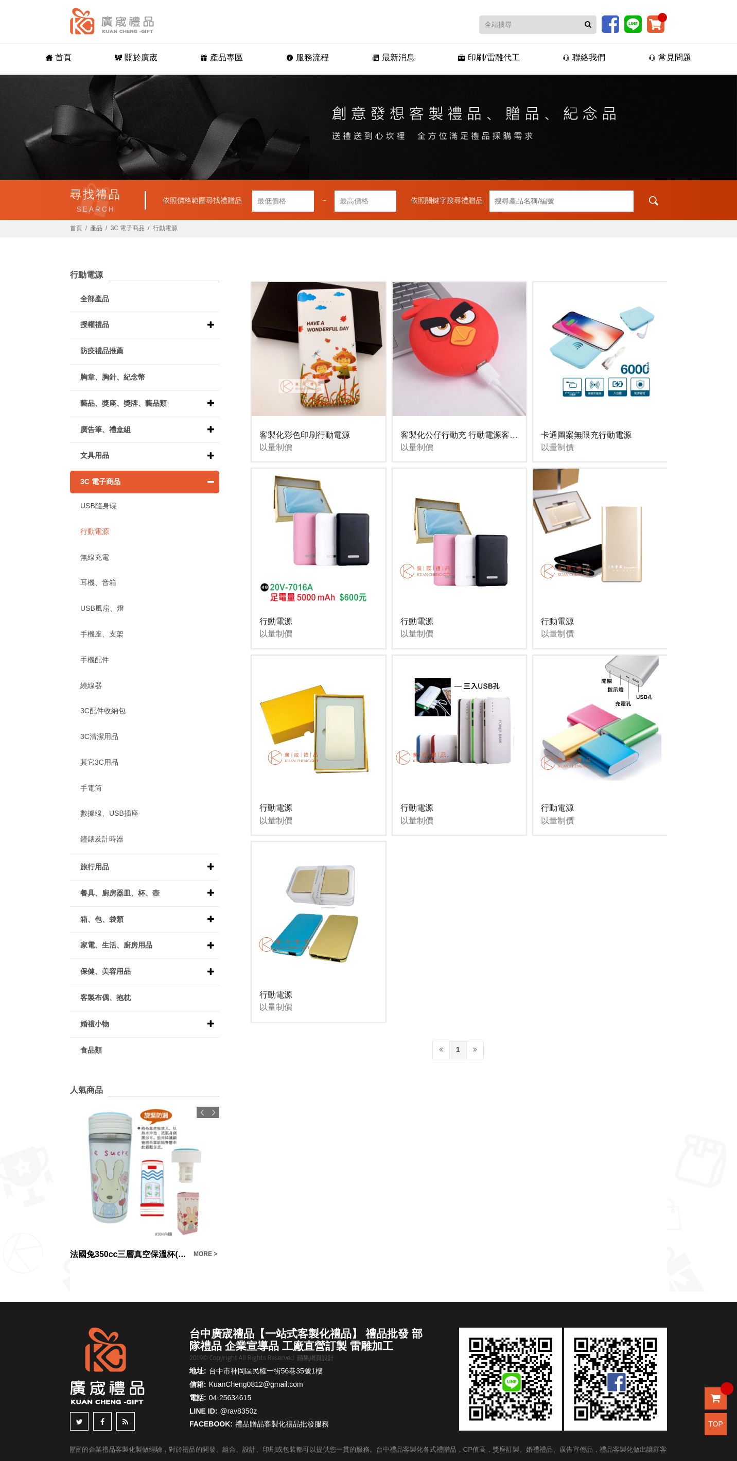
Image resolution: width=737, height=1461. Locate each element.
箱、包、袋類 (102, 919)
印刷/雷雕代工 (488, 57)
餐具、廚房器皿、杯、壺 (120, 893)
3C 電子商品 (128, 228)
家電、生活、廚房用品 (116, 945)
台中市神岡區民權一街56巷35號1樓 (266, 1371)
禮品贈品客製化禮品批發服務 (282, 1424)
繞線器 (91, 685)
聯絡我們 (584, 57)
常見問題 (669, 57)
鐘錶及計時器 (102, 839)
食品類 (91, 1050)
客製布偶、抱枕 (105, 997)
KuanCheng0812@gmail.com (256, 1384)
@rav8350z (238, 1411)
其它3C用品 (99, 762)
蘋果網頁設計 (315, 1358)
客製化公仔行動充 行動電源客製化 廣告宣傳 (480, 435)
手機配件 (94, 660)
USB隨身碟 (98, 506)
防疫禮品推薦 (102, 351)
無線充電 (94, 557)
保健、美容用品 (105, 971)
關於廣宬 (136, 57)
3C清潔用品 (99, 736)
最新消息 (393, 57)
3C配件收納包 (103, 711)
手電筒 (91, 788)
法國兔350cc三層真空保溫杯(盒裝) (129, 1254)
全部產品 (94, 299)
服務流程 (307, 57)
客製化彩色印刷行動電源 (304, 435)
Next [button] (213, 1112)
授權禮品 (94, 324)
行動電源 (165, 228)
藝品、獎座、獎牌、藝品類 (123, 403)
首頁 (59, 57)
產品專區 (221, 57)
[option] (144, 1184)
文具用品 (94, 455)
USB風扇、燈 (102, 608)
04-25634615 (230, 1398)
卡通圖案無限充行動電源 (586, 435)
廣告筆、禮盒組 (105, 429)
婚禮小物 (94, 1024)
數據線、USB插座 (109, 813)
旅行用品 (94, 867)
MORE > (205, 1254)
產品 (96, 228)
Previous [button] (202, 1112)
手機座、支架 (102, 634)
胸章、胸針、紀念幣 (112, 377)
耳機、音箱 (98, 582)
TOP (715, 1424)
